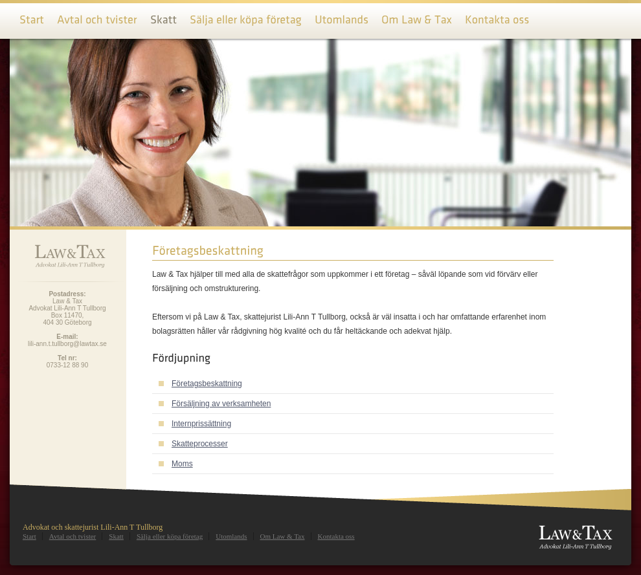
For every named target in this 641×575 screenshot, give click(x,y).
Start (29, 536)
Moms (182, 463)
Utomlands (231, 536)
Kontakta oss (336, 536)
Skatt (116, 536)
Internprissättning (201, 423)
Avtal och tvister (72, 536)
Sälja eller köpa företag (170, 536)
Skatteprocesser (200, 443)
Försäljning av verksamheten (221, 403)
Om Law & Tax (282, 536)
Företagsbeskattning (207, 383)
